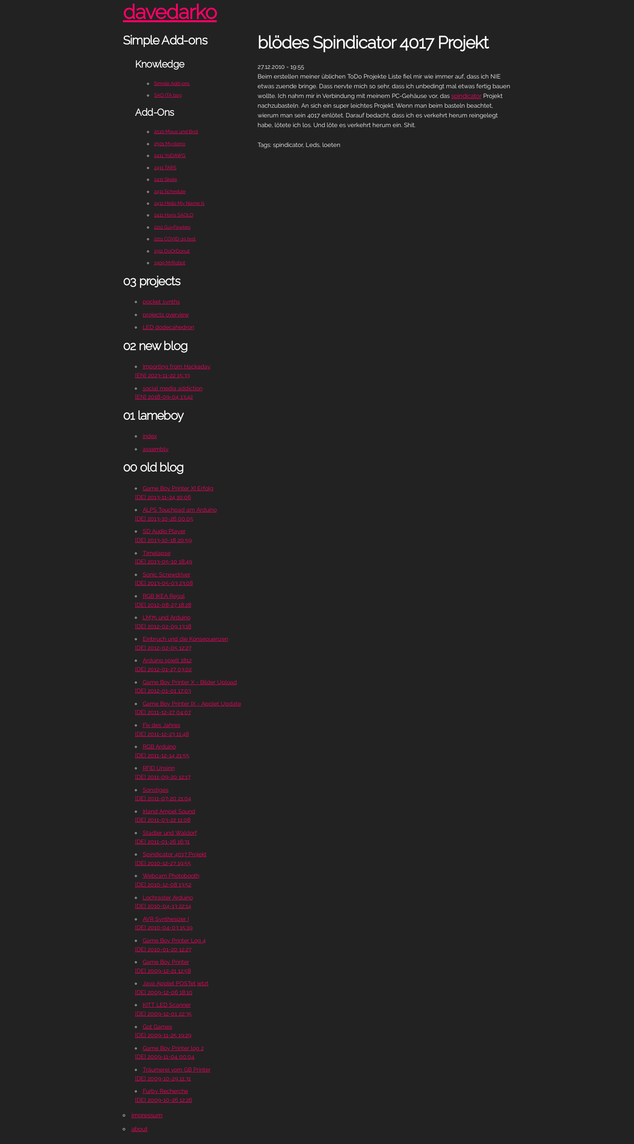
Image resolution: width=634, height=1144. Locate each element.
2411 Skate (165, 179)
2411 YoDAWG (170, 155)
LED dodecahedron (168, 327)
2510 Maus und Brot (176, 131)
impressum (147, 1115)
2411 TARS (165, 167)
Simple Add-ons (172, 83)
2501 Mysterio (169, 144)
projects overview (166, 314)
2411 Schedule (170, 191)
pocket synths (161, 301)
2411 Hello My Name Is (179, 203)
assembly (156, 449)
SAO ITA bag (168, 95)
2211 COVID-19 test (175, 239)
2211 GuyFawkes (172, 227)
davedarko (170, 12)
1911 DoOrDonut (172, 251)
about (139, 1129)
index (150, 436)
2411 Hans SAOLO (173, 215)
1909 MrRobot (169, 263)
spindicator (466, 96)
